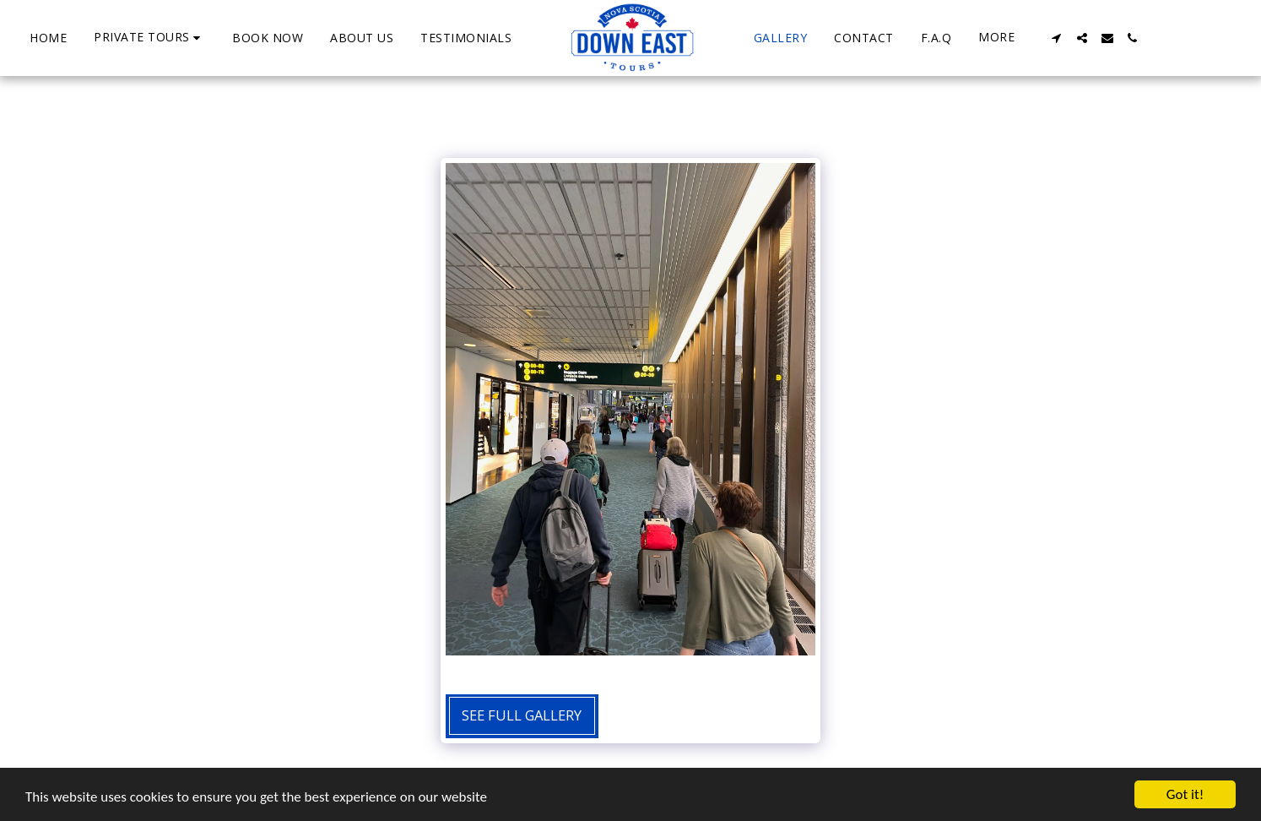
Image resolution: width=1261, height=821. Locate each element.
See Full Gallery (522, 715)
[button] (149, 37)
